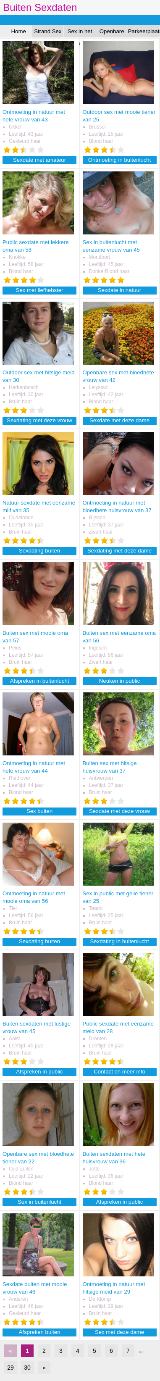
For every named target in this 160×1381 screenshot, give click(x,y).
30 (27, 1367)
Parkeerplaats (144, 31)
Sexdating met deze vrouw (39, 420)
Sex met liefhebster (39, 290)
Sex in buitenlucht (39, 1202)
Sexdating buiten (39, 550)
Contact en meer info (119, 1071)
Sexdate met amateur (39, 160)
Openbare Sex (112, 32)
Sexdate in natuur (119, 290)
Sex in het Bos (80, 32)
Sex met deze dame (119, 1332)
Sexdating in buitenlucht (119, 941)
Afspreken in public (39, 1071)
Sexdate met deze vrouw (119, 811)
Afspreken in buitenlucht (39, 681)
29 (10, 1367)
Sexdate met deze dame (119, 420)
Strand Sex (47, 31)
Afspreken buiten (39, 1332)
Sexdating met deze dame (119, 550)
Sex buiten (39, 811)
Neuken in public (119, 681)
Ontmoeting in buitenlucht (119, 160)
